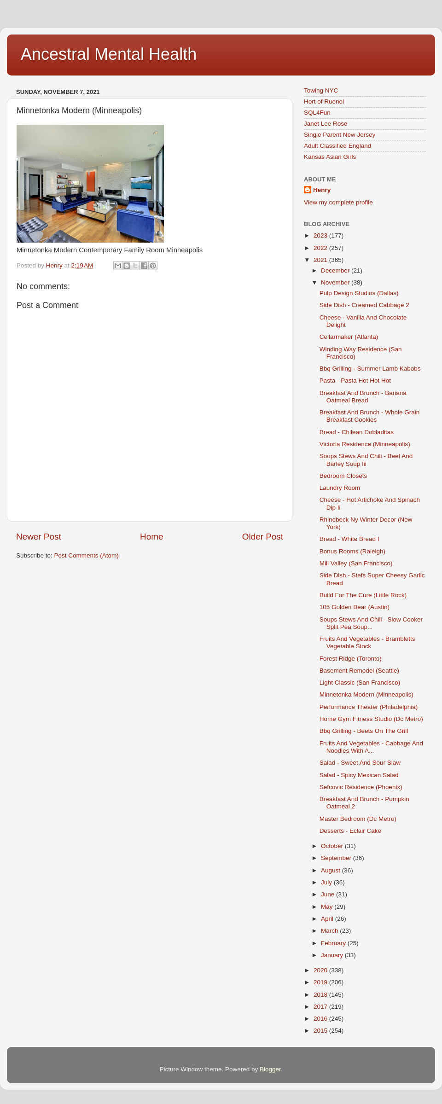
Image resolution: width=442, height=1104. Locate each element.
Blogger (270, 1069)
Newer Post (38, 536)
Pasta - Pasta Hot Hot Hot (355, 380)
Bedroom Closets (343, 475)
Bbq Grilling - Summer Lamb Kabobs (370, 368)
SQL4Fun (317, 112)
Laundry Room (340, 487)
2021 (321, 259)
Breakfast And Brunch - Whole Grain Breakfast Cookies (370, 416)
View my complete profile (338, 202)
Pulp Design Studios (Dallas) (359, 293)
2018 (321, 994)
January (333, 955)
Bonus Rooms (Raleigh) (352, 551)
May (327, 906)
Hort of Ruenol (324, 101)
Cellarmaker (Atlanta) (349, 336)
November (336, 282)
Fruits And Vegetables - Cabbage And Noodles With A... (371, 747)
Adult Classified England (337, 145)
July (327, 882)
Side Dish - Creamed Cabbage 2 (364, 305)
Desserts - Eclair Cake (350, 830)
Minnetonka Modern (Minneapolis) (366, 694)
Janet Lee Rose (326, 123)
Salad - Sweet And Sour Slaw (360, 762)
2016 (321, 1018)
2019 (321, 982)
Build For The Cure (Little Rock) (363, 595)
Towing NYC (321, 90)
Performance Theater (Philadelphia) (369, 706)
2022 (321, 247)
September (337, 857)
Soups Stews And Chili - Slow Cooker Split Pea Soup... (371, 623)
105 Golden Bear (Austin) (355, 607)
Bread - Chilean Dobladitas (357, 432)
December (336, 270)
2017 (321, 1006)
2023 (321, 235)
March (330, 930)
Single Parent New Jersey (339, 134)
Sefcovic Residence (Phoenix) (361, 787)
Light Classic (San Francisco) (360, 682)
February (334, 943)
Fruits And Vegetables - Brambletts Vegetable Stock (367, 642)
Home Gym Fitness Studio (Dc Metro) (371, 718)
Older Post (262, 536)
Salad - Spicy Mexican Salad (359, 775)
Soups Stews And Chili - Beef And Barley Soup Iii (366, 460)
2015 (321, 1030)
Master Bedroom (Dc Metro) (358, 818)
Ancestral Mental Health (109, 54)
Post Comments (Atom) (86, 555)
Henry (322, 189)
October (333, 846)
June (328, 894)
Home (151, 536)
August (331, 870)
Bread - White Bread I (349, 538)
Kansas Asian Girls (330, 156)
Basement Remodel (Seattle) (359, 670)
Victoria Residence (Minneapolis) (365, 444)
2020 (321, 970)
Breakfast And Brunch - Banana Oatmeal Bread (363, 396)
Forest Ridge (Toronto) (351, 658)
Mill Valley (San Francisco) (356, 563)
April (328, 918)
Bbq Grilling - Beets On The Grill (364, 730)
